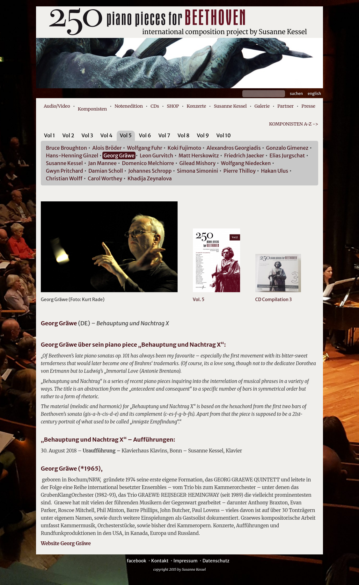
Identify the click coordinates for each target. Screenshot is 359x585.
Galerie (262, 106)
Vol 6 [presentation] (145, 135)
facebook (136, 561)
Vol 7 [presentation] (164, 135)
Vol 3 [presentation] (87, 135)
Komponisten (92, 109)
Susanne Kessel (230, 106)
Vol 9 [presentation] (203, 135)
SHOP (173, 106)
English (314, 93)
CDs (154, 106)
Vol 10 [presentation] (223, 135)
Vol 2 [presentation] (68, 135)
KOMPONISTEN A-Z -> (293, 124)
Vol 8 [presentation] (184, 135)
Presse (308, 106)
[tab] (49, 136)
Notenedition (128, 106)
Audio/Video (57, 106)
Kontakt (159, 561)
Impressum (185, 561)
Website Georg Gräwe (66, 543)
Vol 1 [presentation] (49, 135)
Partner (285, 106)
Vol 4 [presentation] (106, 135)
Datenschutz (215, 561)
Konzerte (196, 106)
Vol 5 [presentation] (126, 135)
